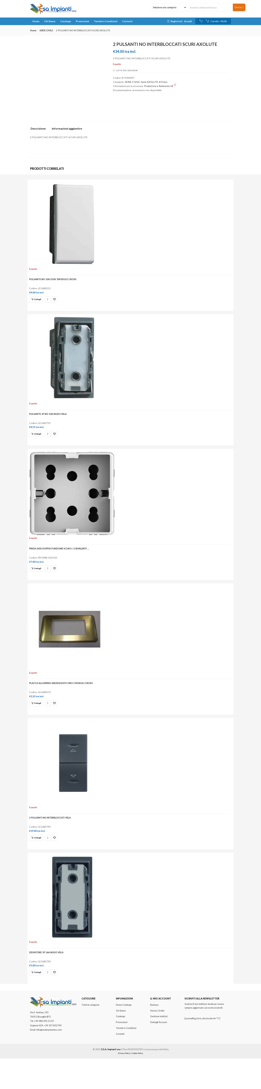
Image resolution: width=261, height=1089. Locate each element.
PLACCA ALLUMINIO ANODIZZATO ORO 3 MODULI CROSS (63, 700)
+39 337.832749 (52, 1056)
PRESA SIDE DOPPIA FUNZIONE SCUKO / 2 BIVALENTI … (61, 561)
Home (35, 21)
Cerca (239, 7)
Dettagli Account (158, 1052)
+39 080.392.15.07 (44, 1051)
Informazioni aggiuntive (67, 128)
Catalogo (65, 21)
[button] (217, 21)
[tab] (39, 129)
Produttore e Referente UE (160, 86)
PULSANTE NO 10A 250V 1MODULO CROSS (54, 281)
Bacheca (154, 1035)
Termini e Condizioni (105, 21)
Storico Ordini (157, 1041)
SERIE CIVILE (46, 30)
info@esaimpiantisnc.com (49, 1060)
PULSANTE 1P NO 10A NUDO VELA (50, 421)
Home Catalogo (124, 1035)
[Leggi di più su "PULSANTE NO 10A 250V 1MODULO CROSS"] (38, 301)
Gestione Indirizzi (159, 1047)
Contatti (127, 21)
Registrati (176, 21)
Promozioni (82, 21)
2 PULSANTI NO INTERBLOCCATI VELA (52, 840)
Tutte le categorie (90, 1035)
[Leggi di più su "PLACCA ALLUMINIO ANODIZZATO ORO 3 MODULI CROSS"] (38, 720)
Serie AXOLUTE (149, 81)
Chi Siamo (49, 21)
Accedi (188, 21)
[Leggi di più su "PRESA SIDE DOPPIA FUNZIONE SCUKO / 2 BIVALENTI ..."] (38, 581)
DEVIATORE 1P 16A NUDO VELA (48, 980)
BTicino (163, 81)
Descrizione (38, 128)
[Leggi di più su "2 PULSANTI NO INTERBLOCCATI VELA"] (38, 860)
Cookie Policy (137, 1084)
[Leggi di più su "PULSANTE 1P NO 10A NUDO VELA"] (38, 441)
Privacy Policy (124, 1084)
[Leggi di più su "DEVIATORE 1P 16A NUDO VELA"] (38, 1000)
